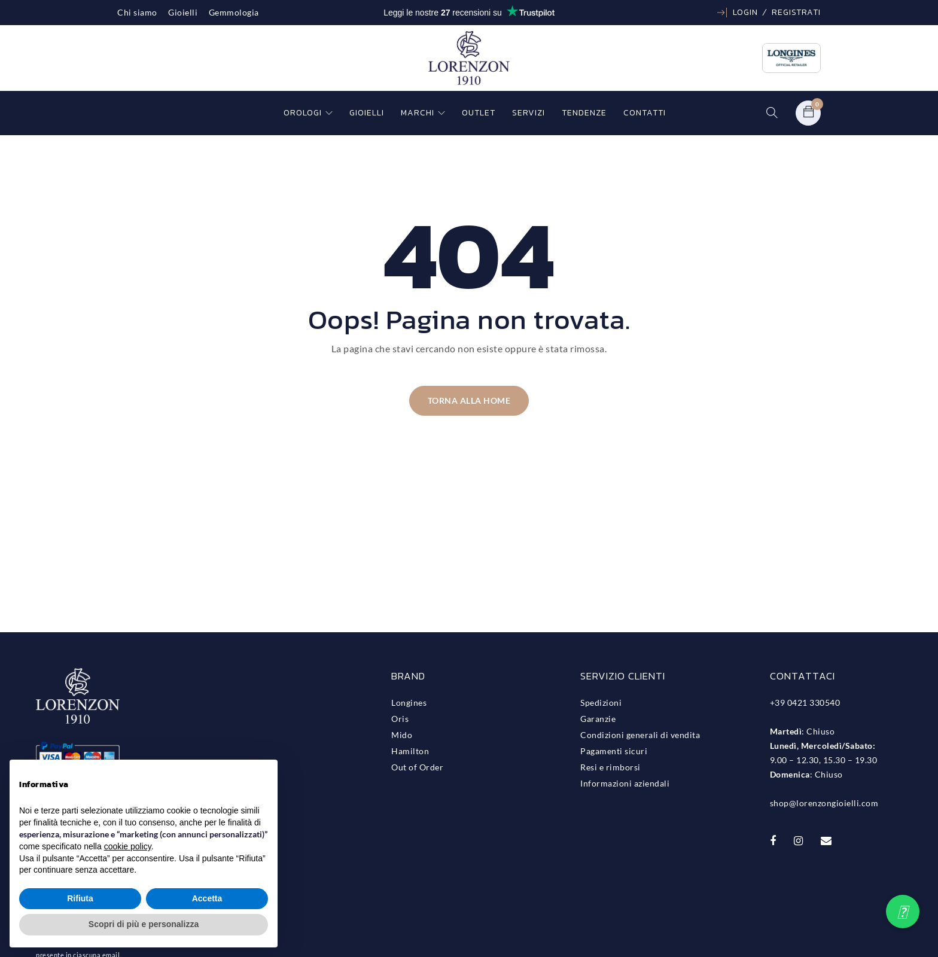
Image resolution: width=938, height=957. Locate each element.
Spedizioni (601, 702)
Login (745, 12)
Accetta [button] (207, 898)
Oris (400, 719)
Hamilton (410, 751)
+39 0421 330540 (805, 702)
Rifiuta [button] (80, 898)
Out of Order (417, 767)
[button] (902, 911)
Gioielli (182, 12)
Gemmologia (234, 12)
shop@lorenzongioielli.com (824, 803)
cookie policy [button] (127, 846)
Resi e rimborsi (610, 767)
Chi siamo (137, 12)
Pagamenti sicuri (613, 751)
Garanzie (598, 719)
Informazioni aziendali (624, 783)
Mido (401, 735)
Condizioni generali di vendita (640, 735)
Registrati (796, 12)
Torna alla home (469, 400)
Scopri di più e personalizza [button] (144, 924)
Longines (409, 702)
